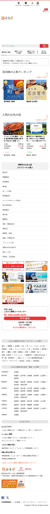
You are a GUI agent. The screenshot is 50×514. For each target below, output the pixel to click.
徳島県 (16, 405)
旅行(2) (5, 172)
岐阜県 (23, 391)
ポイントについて (8, 440)
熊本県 (36, 408)
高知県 (36, 405)
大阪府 (36, 395)
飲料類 (44, 349)
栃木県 (23, 382)
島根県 (23, 401)
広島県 (36, 401)
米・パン (30, 346)
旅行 (3, 346)
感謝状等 (29, 355)
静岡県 (29, 391)
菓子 (3, 352)
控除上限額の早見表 (29, 456)
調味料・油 (35, 352)
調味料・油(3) (7, 233)
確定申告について (8, 448)
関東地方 (4, 382)
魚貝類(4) (6, 182)
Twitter (7, 497)
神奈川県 (24, 385)
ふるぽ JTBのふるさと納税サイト (8, 23)
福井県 (36, 388)
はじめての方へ (18, 4)
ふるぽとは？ (37, 430)
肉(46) (5, 186)
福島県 (16, 378)
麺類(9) (5, 219)
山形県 (43, 375)
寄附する (38, 4)
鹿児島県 (7, 155)
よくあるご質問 (26, 4)
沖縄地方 (4, 414)
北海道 (16, 372)
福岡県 (16, 408)
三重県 (16, 395)
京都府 (29, 395)
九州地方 (7, 152)
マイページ (32, 4)
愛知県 (28, 155)
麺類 (9, 352)
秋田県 (36, 375)
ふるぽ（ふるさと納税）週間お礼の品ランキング (18, 463)
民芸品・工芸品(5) (9, 256)
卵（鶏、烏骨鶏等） (9, 358)
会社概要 (17, 502)
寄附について (21, 440)
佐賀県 (23, 408)
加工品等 (36, 349)
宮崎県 (16, 411)
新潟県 (16, 388)
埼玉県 (36, 382)
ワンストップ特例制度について (27, 448)
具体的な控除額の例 (9, 458)
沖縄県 (16, 415)
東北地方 (4, 375)
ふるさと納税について (9, 438)
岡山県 (29, 401)
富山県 (23, 388)
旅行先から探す (6, 52)
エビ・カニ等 (39, 346)
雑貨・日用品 (6, 355)
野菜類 (4, 349)
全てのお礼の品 (43, 52)
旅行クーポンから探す (19, 52)
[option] (13, 94)
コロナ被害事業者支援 (34, 358)
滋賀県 (23, 395)
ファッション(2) (8, 242)
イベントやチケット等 (22, 349)
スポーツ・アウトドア (9, 361)
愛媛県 (29, 405)
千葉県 (43, 382)
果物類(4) (6, 177)
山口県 (43, 401)
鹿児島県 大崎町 (9, 101)
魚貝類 (17, 346)
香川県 (23, 405)
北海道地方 (5, 372)
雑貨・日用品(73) (8, 238)
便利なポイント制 (24, 430)
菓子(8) (5, 214)
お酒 (10, 349)
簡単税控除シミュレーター (11, 456)
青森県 (16, 375)
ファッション (18, 355)
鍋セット (21, 358)
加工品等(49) (7, 205)
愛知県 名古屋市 (32, 101)
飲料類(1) (6, 210)
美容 (26, 352)
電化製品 (36, 361)
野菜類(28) (6, 196)
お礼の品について (26, 438)
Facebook (3, 497)
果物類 (10, 346)
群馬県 (29, 382)
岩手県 (23, 375)
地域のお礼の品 (39, 355)
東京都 (16, 385)
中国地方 (4, 401)
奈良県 (16, 397)
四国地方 (4, 404)
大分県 (43, 408)
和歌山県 (24, 397)
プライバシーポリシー (29, 502)
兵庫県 (43, 395)
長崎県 (29, 408)
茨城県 (16, 382)
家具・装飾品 (18, 352)
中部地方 (29, 152)
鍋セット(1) (7, 252)
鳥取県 (16, 401)
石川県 (29, 388)
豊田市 (34, 155)
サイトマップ (43, 502)
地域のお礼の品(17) (9, 247)
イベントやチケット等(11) (11, 200)
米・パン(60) (7, 191)
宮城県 (29, 375)
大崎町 (13, 155)
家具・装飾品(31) (8, 224)
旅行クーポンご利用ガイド (31, 52)
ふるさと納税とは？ (9, 430)
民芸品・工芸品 (25, 361)
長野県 (16, 391)
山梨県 (43, 388)
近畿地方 (4, 394)
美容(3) (5, 228)
